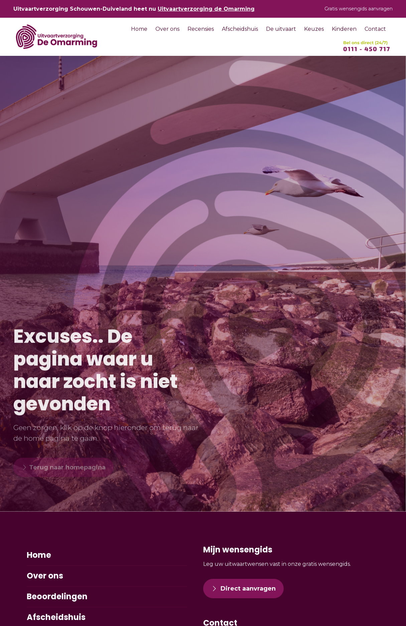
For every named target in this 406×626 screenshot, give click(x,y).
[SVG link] (366, 46)
